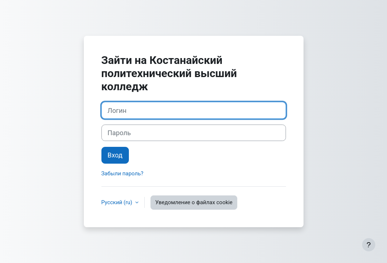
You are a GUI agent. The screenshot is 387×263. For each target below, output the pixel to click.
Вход (115, 155)
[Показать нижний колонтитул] (368, 244)
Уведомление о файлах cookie (193, 202)
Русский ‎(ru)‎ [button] (117, 202)
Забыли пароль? (122, 173)
